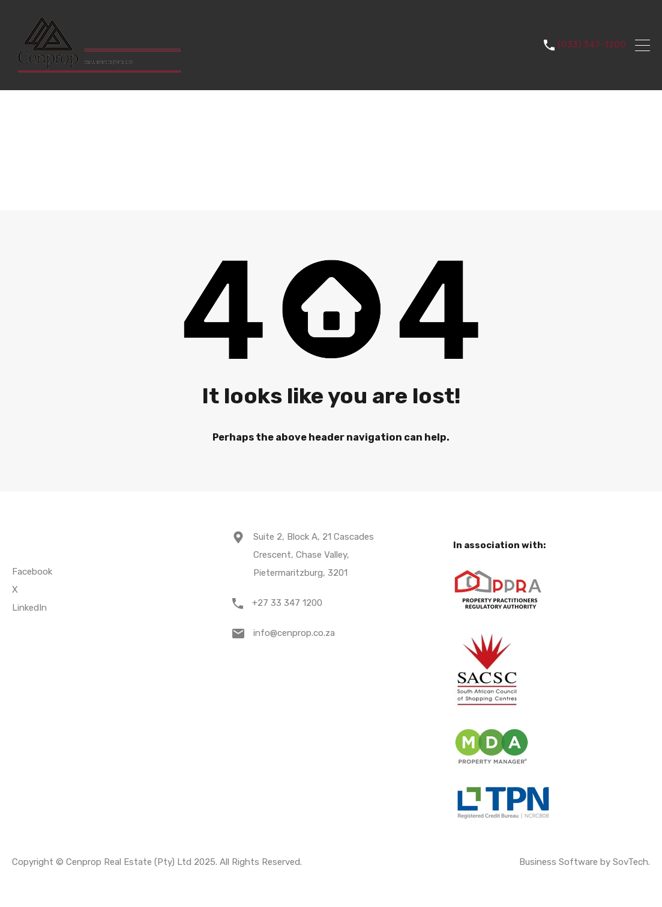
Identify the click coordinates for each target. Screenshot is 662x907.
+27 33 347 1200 (287, 602)
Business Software (558, 862)
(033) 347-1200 (592, 45)
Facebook (32, 571)
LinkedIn (29, 607)
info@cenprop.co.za (294, 633)
